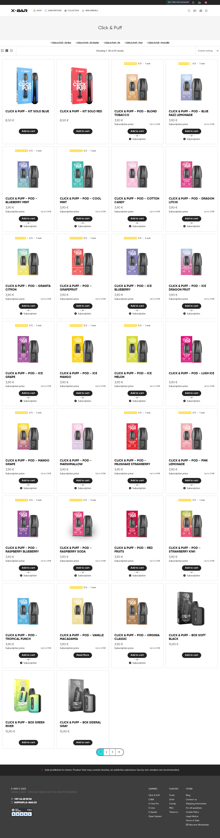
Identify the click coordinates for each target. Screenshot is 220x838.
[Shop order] (208, 50)
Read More (82, 655)
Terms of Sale (192, 820)
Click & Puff (154, 795)
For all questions (194, 808)
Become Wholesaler (178, 2)
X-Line (151, 808)
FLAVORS (173, 789)
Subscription (137, 139)
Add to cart (28, 131)
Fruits (171, 795)
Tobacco (173, 812)
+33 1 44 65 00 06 (23, 799)
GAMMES (152, 789)
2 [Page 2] (106, 752)
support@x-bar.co (25, 802)
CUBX (151, 800)
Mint (171, 808)
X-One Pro (153, 804)
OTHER (189, 789)
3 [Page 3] (112, 752)
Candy (172, 804)
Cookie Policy (192, 812)
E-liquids (152, 812)
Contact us (191, 800)
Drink (171, 800)
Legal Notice (192, 816)
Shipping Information (196, 804)
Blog (188, 795)
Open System (155, 816)
